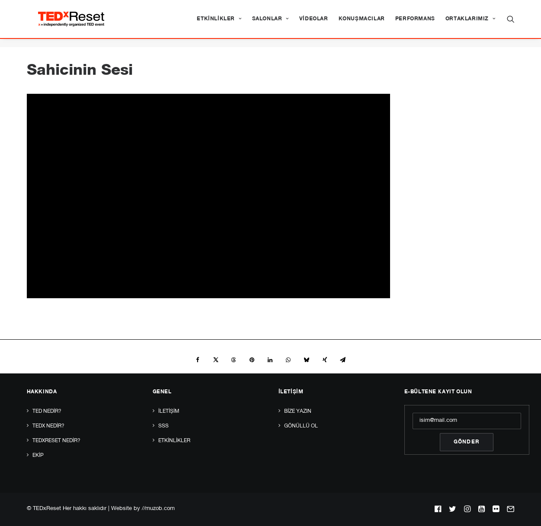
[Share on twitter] (215, 360)
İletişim (168, 411)
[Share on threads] (234, 360)
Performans (415, 23)
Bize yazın (297, 411)
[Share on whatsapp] (288, 360)
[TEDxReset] (80, 23)
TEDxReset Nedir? (56, 440)
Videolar (313, 23)
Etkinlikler (219, 23)
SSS (163, 426)
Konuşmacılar (362, 23)
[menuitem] (219, 23)
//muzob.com (158, 509)
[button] (511, 23)
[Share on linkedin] (270, 360)
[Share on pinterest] (252, 360)
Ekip (38, 455)
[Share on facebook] (197, 360)
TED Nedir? (46, 411)
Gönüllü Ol (301, 426)
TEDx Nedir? (48, 426)
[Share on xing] (324, 360)
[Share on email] (343, 360)
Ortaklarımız (470, 23)
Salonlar (270, 23)
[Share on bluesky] (306, 360)
